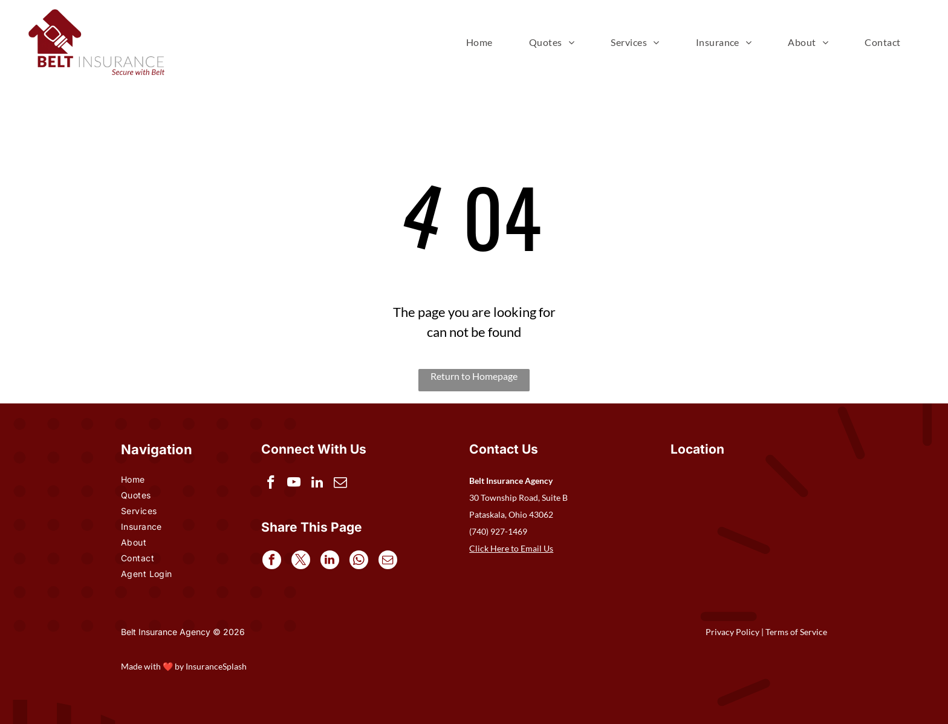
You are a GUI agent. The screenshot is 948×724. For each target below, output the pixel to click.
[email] (344, 484)
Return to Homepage (474, 376)
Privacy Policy (732, 632)
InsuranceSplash (216, 666)
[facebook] (271, 484)
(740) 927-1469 (498, 531)
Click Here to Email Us (511, 548)
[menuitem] (479, 42)
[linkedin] (320, 484)
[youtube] (296, 484)
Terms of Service (796, 632)
